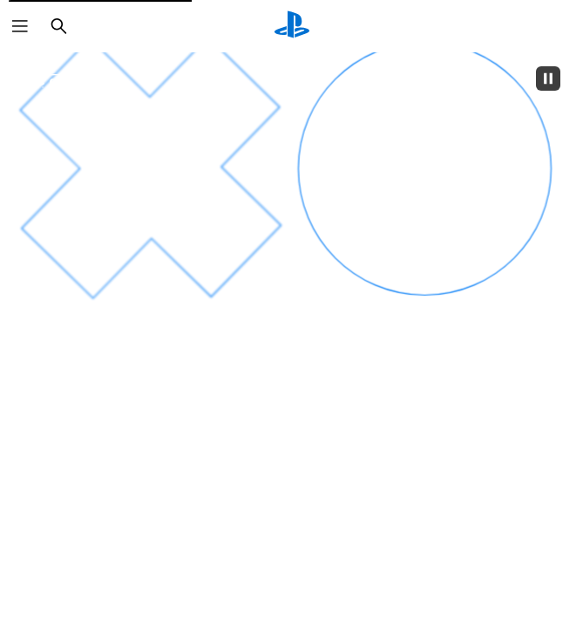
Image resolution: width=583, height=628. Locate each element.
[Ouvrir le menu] (20, 26)
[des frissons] (428, 420)
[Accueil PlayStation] (292, 26)
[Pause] (548, 78)
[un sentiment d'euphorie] (151, 417)
